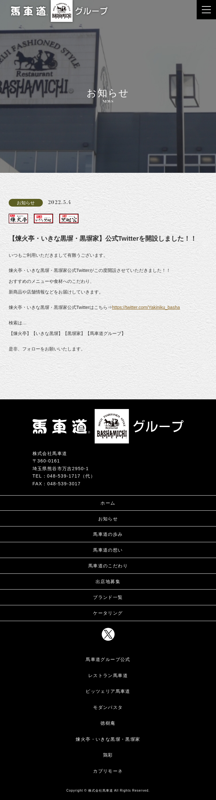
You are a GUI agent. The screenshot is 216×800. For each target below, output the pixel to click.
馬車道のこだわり (108, 565)
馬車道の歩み (108, 534)
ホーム (107, 503)
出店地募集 (108, 581)
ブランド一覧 (108, 597)
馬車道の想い (108, 550)
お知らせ (108, 518)
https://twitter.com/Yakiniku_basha (146, 307)
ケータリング (108, 613)
